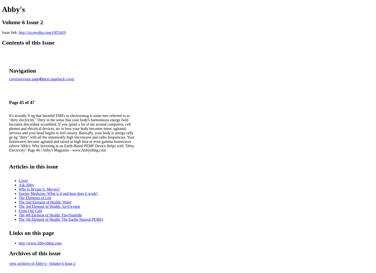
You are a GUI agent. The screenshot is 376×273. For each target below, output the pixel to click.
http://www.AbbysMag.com (40, 243)
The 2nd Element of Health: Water (45, 202)
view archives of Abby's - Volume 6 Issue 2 (42, 263)
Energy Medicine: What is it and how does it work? (58, 194)
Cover (23, 181)
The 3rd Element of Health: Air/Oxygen (49, 206)
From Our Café (30, 211)
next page (50, 79)
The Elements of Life (35, 198)
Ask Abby (26, 185)
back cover (66, 79)
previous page (28, 79)
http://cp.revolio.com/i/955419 (42, 32)
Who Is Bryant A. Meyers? (39, 189)
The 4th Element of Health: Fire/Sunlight (50, 215)
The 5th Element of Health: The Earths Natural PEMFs (61, 219)
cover (13, 79)
